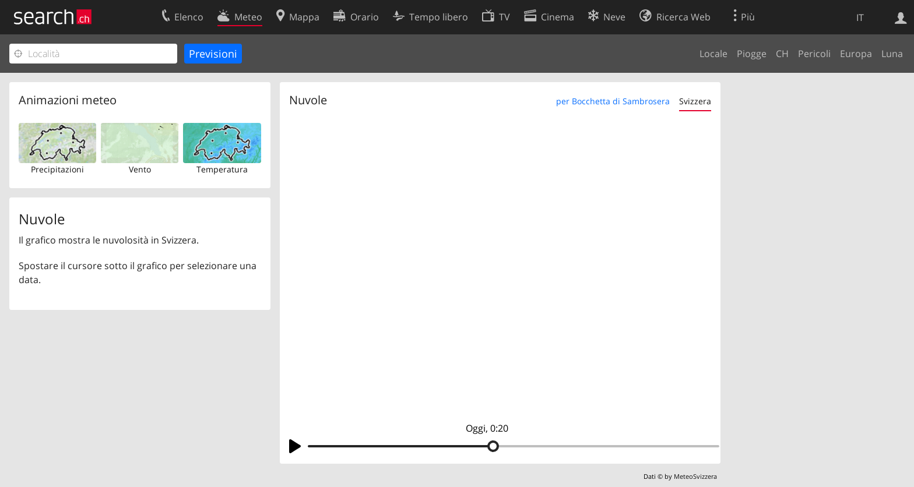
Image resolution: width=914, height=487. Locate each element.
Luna (892, 53)
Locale (713, 53)
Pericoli (814, 53)
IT (860, 17)
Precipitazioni (57, 169)
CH (782, 53)
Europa (856, 53)
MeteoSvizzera (695, 476)
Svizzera (695, 101)
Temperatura (222, 169)
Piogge (752, 53)
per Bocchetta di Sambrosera (613, 101)
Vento (140, 169)
